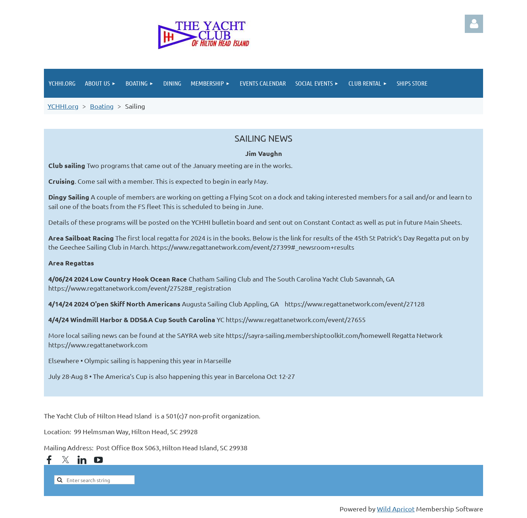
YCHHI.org (63, 106)
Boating (101, 106)
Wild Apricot (396, 509)
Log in (474, 24)
